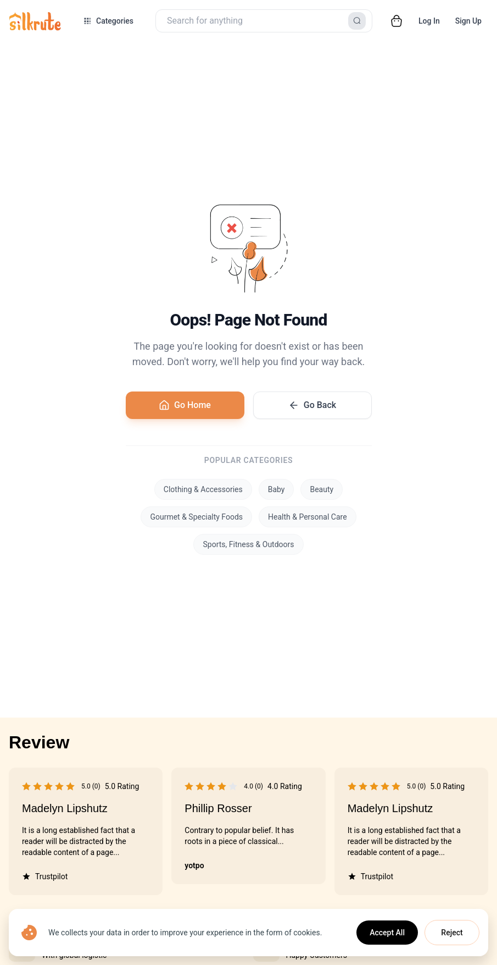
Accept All (387, 932)
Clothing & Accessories (203, 489)
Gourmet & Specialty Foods (196, 516)
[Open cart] (396, 21)
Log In (429, 20)
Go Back (312, 405)
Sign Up (468, 20)
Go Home (185, 405)
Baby (276, 489)
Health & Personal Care (307, 516)
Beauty (321, 489)
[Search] (357, 21)
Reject (451, 932)
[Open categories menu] (108, 21)
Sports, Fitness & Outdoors (248, 544)
